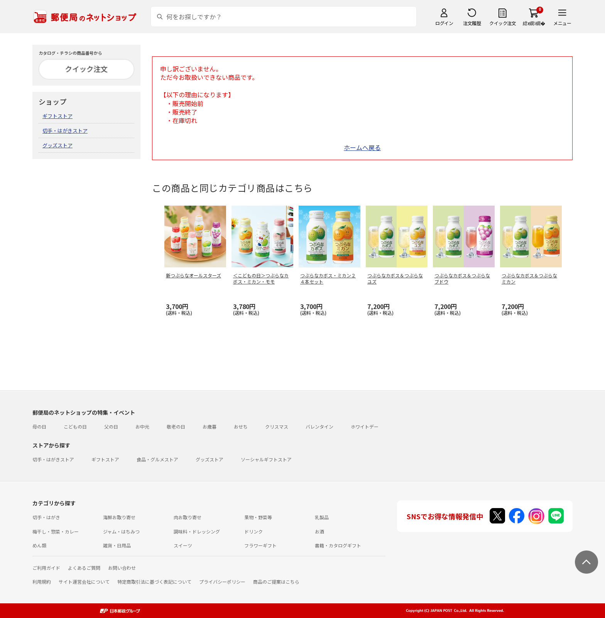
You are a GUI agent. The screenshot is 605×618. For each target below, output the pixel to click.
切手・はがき (46, 517)
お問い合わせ (122, 567)
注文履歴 (472, 23)
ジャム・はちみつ (121, 531)
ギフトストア (57, 116)
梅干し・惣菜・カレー (55, 531)
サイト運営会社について (84, 581)
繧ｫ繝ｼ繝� (534, 23)
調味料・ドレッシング (197, 531)
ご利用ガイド (46, 567)
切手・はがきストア (65, 130)
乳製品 (322, 517)
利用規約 (41, 581)
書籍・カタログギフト (338, 545)
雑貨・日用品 (117, 545)
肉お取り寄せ (187, 517)
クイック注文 (502, 23)
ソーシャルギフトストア (266, 459)
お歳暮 (209, 426)
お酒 (319, 531)
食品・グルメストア (157, 459)
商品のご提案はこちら (276, 581)
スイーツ (183, 545)
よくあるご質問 (84, 567)
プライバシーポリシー (222, 581)
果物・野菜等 (258, 517)
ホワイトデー (365, 426)
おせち (241, 426)
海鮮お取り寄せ (119, 517)
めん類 (39, 545)
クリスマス (276, 426)
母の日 (39, 426)
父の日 (111, 426)
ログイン (444, 23)
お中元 (142, 426)
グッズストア (57, 145)
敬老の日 (176, 426)
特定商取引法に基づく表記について (154, 581)
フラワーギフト (260, 545)
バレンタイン (319, 426)
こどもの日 (75, 426)
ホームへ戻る (362, 147)
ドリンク (253, 531)
